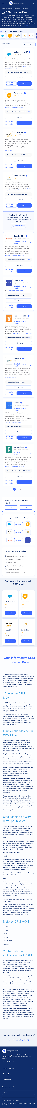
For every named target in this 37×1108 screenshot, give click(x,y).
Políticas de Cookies (21, 1103)
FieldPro (18, 358)
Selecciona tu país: (8, 1087)
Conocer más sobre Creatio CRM (14, 255)
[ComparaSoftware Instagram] (13, 1061)
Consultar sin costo (9, 83)
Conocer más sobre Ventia (13, 422)
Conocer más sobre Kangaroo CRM (21, 333)
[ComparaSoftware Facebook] (10, 1061)
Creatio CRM (19, 236)
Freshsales (18, 93)
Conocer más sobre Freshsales (14, 107)
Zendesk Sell (19, 175)
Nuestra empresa (18, 1068)
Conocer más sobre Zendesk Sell (18, 189)
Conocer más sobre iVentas (15, 290)
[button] (18, 72)
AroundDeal (19, 447)
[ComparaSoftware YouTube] (7, 1061)
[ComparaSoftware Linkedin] (3, 1061)
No (26, 507)
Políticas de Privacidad (8, 1103)
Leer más (25, 25)
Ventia (17, 403)
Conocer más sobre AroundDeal (14, 466)
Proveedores (18, 1074)
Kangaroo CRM (20, 316)
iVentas (17, 280)
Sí (11, 507)
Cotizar (24, 83)
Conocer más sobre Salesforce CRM (18, 67)
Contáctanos (18, 1080)
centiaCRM (19, 132)
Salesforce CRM (21, 52)
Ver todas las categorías (18, 1040)
